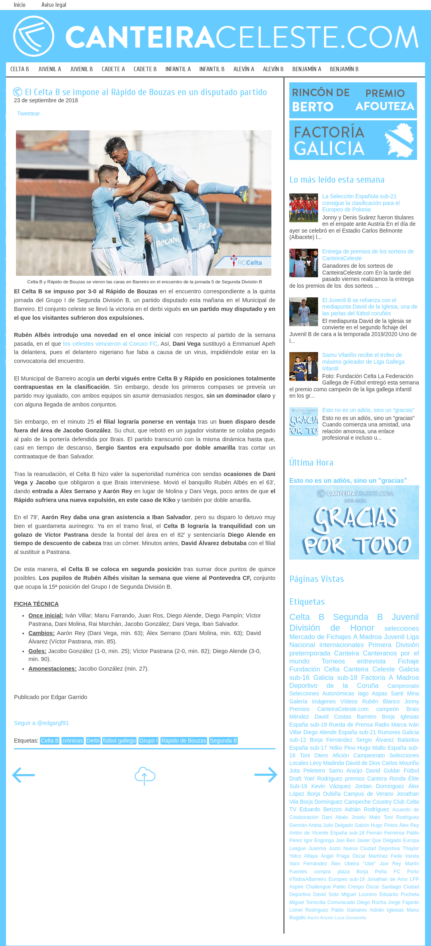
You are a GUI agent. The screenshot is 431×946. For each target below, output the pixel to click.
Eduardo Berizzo (320, 810)
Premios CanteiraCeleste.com (329, 709)
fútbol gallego (119, 741)
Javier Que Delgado (379, 840)
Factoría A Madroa (390, 677)
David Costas (332, 717)
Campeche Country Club (374, 802)
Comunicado (341, 902)
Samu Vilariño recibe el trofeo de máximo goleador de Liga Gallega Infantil (363, 361)
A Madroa (367, 637)
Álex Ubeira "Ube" (353, 863)
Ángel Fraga (335, 856)
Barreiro (366, 717)
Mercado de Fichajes (320, 637)
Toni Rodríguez (401, 817)
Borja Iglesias (400, 717)
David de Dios (363, 763)
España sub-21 (357, 732)
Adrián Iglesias (387, 910)
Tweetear (28, 114)
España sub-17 (308, 748)
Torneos (333, 661)
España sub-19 (308, 725)
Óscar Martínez (370, 856)
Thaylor (411, 848)
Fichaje (408, 661)
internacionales (342, 645)
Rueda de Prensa (351, 725)
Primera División (393, 645)
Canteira (346, 653)
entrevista (371, 661)
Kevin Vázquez (331, 786)
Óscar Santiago (383, 887)
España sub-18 (347, 833)
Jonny (411, 702)
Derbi (93, 741)
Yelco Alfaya (303, 856)
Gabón (361, 825)
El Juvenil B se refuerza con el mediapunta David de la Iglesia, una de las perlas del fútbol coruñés (370, 307)
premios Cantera (366, 779)
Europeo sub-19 (346, 879)
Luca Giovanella (350, 917)
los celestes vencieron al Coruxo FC (110, 344)
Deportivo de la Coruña (334, 685)
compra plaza (332, 871)
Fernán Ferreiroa (385, 833)
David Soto (326, 894)
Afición (340, 756)
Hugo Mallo (371, 748)
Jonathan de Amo (387, 879)
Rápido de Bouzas (183, 741)
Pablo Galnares (349, 910)
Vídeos (349, 702)
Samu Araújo (345, 771)
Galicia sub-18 (335, 677)
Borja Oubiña (324, 794)
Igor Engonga (319, 840)
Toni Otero (314, 756)
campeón (387, 709)
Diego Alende (319, 732)
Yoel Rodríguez (323, 779)
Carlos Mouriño (400, 763)
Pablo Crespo (348, 887)
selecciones (402, 628)
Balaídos (408, 740)
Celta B (50, 741)
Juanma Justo (324, 848)
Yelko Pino (342, 748)
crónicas (72, 741)
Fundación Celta (314, 669)
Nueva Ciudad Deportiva (371, 848)
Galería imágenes (312, 702)
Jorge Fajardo (403, 902)
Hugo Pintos (384, 825)
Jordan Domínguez (379, 786)
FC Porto (406, 871)
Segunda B (223, 741)
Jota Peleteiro (307, 771)
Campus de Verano (368, 794)
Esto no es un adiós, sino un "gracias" (368, 410)
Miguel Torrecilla (307, 902)
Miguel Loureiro (359, 894)
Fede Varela (405, 856)
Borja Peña (371, 871)
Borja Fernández (331, 740)
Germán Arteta (305, 825)
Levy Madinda (327, 763)
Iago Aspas (373, 694)
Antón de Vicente (308, 833)
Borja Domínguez (321, 802)
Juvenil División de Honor (354, 622)
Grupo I (148, 741)
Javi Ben (345, 840)
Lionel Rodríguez (308, 910)
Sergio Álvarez (375, 740)
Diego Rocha (371, 902)
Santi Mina (405, 694)
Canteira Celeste (369, 669)
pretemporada (309, 653)
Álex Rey (409, 825)
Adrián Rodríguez (367, 810)
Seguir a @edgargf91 (41, 723)
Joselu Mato (366, 817)
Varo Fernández (308, 863)
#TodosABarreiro (307, 879)
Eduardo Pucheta (399, 894)
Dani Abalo (335, 817)
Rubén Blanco (380, 702)
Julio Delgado (338, 825)
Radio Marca (391, 725)
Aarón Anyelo (320, 917)
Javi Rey (390, 863)
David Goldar (383, 771)
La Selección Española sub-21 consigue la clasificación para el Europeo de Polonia (361, 203)
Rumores (389, 732)
